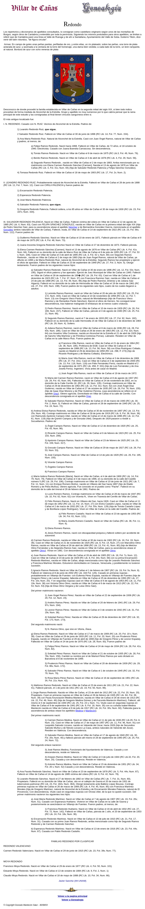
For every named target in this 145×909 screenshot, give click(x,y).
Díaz (56, 393)
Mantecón (90, 710)
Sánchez (72, 227)
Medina (79, 710)
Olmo (42, 550)
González (8, 229)
